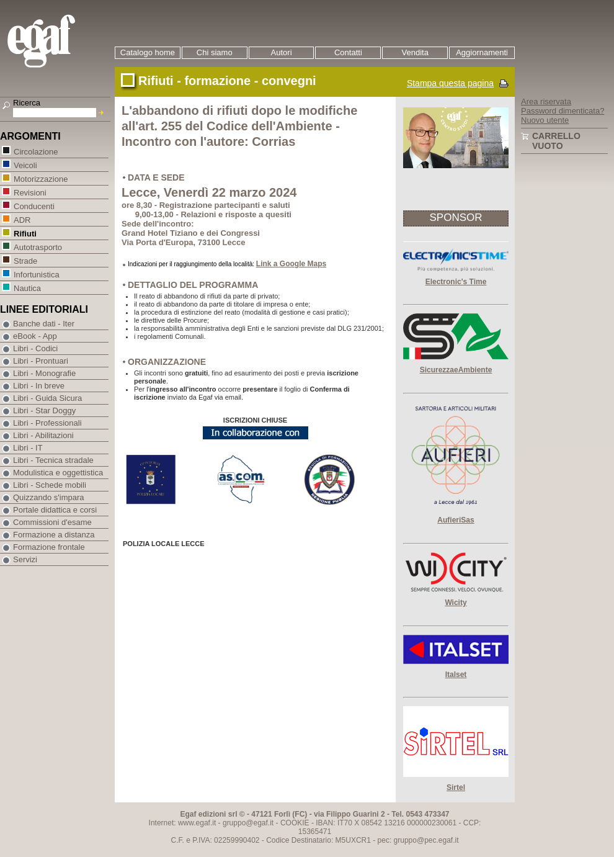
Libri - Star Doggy (44, 410)
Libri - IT (28, 447)
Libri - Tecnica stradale (53, 460)
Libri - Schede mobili (49, 485)
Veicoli (25, 164)
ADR (21, 219)
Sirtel (456, 787)
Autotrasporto (37, 246)
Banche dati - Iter (43, 323)
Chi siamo (215, 52)
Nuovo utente (545, 120)
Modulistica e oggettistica (58, 472)
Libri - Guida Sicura (47, 398)
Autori (281, 52)
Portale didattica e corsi (55, 509)
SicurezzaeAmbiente (456, 370)
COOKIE (294, 823)
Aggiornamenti (482, 52)
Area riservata (546, 101)
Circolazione (35, 151)
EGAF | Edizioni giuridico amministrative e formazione (56, 42)
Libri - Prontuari (40, 361)
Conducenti (34, 205)
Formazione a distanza (54, 534)
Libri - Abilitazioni (43, 435)
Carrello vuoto (556, 141)
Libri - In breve (39, 385)
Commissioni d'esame (52, 522)
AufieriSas (455, 520)
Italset (456, 674)
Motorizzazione (40, 178)
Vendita (415, 52)
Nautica (27, 287)
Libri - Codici (35, 348)
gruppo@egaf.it (248, 823)
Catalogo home (147, 52)
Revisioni (30, 192)
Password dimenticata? (562, 110)
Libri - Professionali (47, 423)
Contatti (348, 52)
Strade (25, 260)
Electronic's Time (456, 281)
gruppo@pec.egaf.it (426, 840)
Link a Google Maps (291, 263)
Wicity (455, 602)
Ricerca (26, 102)
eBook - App (35, 336)
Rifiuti (25, 233)
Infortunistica (36, 274)
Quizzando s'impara (48, 497)
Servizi (25, 559)
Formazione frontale (49, 547)
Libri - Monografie (44, 373)
